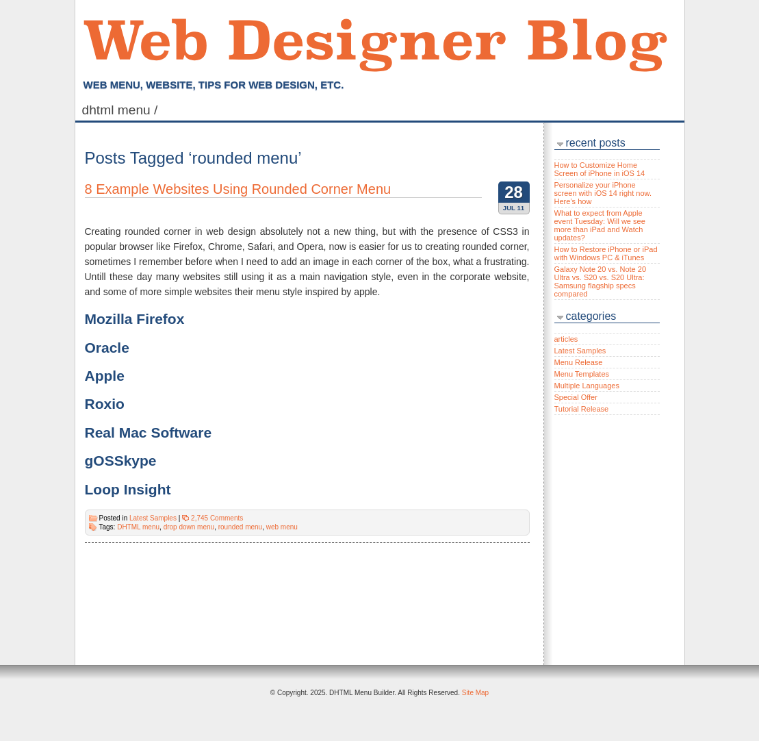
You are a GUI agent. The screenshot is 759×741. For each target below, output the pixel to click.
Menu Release (578, 362)
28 (513, 192)
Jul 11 (513, 208)
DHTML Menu (122, 110)
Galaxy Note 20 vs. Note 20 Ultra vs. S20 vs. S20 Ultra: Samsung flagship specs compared (600, 281)
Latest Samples (153, 518)
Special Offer (575, 397)
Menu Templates (582, 374)
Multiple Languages (586, 385)
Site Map (475, 692)
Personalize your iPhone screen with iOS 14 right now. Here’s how (603, 193)
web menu (282, 527)
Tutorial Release (581, 409)
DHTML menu (138, 527)
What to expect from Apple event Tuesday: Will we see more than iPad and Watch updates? (599, 225)
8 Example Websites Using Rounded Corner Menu (238, 189)
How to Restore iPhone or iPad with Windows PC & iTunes (606, 253)
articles (566, 339)
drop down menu (189, 527)
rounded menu (240, 527)
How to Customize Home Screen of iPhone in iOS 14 (599, 169)
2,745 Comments (217, 518)
